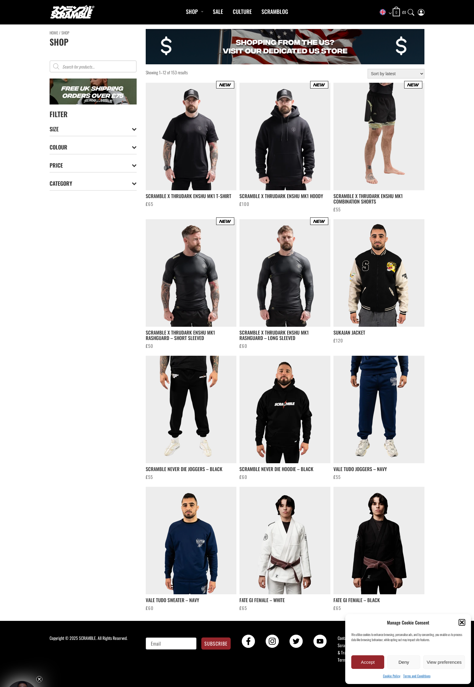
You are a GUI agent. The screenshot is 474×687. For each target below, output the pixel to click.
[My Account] (421, 11)
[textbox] (384, 12)
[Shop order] (396, 74)
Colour (93, 147)
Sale (218, 11)
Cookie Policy (391, 675)
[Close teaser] (39, 679)
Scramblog (274, 11)
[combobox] (384, 12)
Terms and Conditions (416, 675)
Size (93, 129)
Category (93, 183)
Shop (192, 11)
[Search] (411, 11)
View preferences (444, 662)
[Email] (171, 643)
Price (93, 165)
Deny (403, 662)
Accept (368, 662)
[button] (462, 622)
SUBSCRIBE (216, 643)
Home (54, 33)
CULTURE (242, 11)
